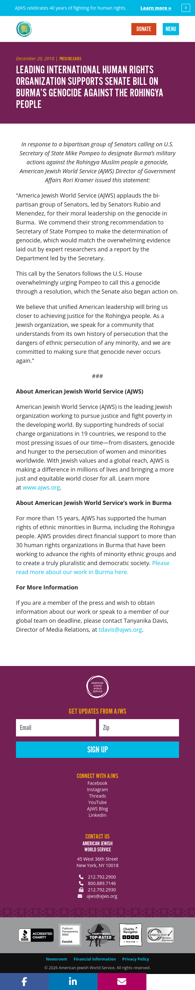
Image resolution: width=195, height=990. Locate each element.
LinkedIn (97, 815)
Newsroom (56, 959)
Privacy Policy (135, 959)
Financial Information (95, 959)
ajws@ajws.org (102, 896)
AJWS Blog (97, 809)
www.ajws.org (41, 487)
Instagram (97, 789)
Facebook (97, 783)
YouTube (97, 802)
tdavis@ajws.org (120, 629)
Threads (97, 796)
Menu (171, 29)
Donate (143, 29)
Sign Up (97, 750)
